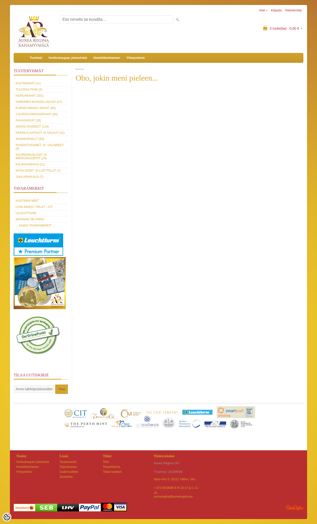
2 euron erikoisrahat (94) (37, 114)
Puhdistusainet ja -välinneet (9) (40, 146)
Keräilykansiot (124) (32, 126)
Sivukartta (66, 476)
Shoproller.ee (294, 507)
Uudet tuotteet (68, 472)
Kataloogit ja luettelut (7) (38, 170)
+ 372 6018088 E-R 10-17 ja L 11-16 (176, 488)
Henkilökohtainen (106, 58)
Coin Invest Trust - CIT (34, 207)
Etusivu (80, 69)
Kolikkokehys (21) (30, 164)
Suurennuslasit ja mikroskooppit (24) (31, 156)
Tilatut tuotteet (112, 472)
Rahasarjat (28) (28, 120)
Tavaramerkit (68, 462)
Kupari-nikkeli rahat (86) (35, 108)
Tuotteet (36, 58)
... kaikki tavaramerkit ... (35, 225)
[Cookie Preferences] (6, 517)
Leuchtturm (26, 213)
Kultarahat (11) (28, 83)
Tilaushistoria (111, 467)
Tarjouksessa (68, 467)
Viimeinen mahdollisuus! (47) (39, 102)
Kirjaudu (276, 10)
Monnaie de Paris (30, 219)
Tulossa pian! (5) (29, 89)
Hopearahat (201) (30, 95)
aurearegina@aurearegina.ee (173, 496)
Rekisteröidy (293, 10)
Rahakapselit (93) (30, 139)
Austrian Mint (27, 201)
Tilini (106, 462)
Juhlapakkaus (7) (29, 177)
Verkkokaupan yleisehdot (67, 58)
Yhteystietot (135, 58)
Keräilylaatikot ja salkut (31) (40, 133)
